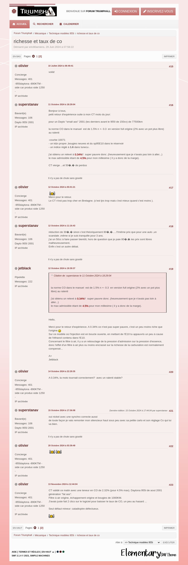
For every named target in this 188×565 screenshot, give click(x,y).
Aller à (119, 542)
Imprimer (169, 56)
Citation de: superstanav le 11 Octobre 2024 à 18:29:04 (82, 275)
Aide (14, 552)
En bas (17, 56)
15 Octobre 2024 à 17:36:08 (61, 410)
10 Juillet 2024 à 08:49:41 (60, 66)
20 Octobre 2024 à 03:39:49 (61, 445)
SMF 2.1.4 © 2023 (20, 555)
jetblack (24, 268)
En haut (17, 528)
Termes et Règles (29, 552)
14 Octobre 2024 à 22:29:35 (61, 371)
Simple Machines (40, 555)
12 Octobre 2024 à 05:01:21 (61, 187)
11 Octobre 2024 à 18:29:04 (61, 104)
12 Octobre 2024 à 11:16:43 (61, 225)
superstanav (28, 104)
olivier (23, 66)
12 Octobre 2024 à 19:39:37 (61, 268)
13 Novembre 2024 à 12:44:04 (62, 484)
